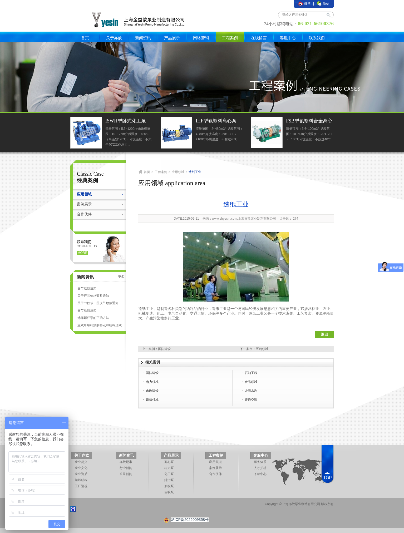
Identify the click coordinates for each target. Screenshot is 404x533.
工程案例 (230, 38)
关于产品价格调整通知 (93, 296)
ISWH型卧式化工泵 (125, 121)
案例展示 (84, 204)
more (82, 253)
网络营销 (201, 38)
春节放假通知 (86, 288)
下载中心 (260, 474)
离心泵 (169, 462)
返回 (324, 334)
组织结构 (81, 480)
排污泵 (169, 480)
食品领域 (251, 382)
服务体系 (260, 462)
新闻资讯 (143, 38)
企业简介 (81, 462)
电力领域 (152, 382)
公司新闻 (126, 474)
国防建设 (164, 349)
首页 (85, 38)
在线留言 (259, 38)
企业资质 (81, 474)
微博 (304, 4)
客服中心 (288, 38)
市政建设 (152, 391)
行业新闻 (126, 468)
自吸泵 (169, 492)
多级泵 (169, 486)
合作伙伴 (84, 214)
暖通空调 (251, 400)
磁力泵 (169, 468)
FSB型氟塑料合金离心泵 (309, 121)
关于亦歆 (114, 38)
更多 (121, 277)
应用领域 (84, 194)
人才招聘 (260, 468)
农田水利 (251, 391)
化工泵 (169, 474)
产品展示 (172, 38)
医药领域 (262, 349)
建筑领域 (152, 400)
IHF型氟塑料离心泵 (216, 121)
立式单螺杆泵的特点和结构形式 (99, 325)
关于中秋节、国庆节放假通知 (98, 303)
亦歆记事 (126, 462)
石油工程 (251, 373)
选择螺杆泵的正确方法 (93, 318)
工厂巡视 (81, 486)
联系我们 (317, 38)
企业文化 (81, 468)
